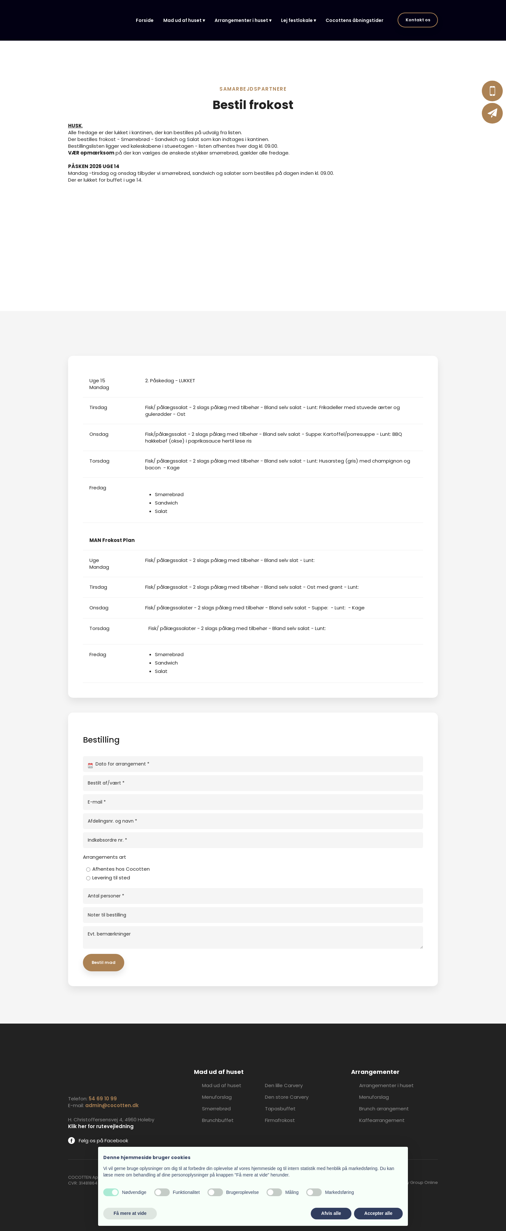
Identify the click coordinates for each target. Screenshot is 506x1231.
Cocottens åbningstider (354, 20)
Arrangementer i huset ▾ (243, 20)
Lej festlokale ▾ (298, 20)
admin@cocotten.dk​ (112, 1105)
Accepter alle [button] (378, 1213)
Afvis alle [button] (331, 1213)
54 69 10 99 (103, 1098)
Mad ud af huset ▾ (184, 20)
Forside (145, 20)
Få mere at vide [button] (130, 1213)
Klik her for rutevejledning (101, 1126)
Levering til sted (111, 877)
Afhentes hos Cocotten (121, 869)
